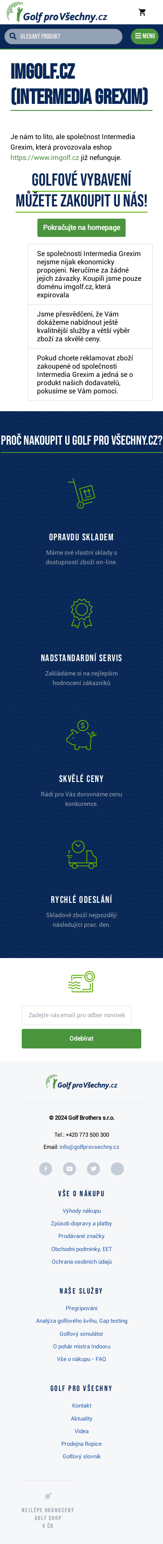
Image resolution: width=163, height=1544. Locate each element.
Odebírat (81, 1038)
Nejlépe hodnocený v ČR (48, 1518)
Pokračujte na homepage (81, 227)
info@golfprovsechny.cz (90, 1147)
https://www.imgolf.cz (44, 157)
